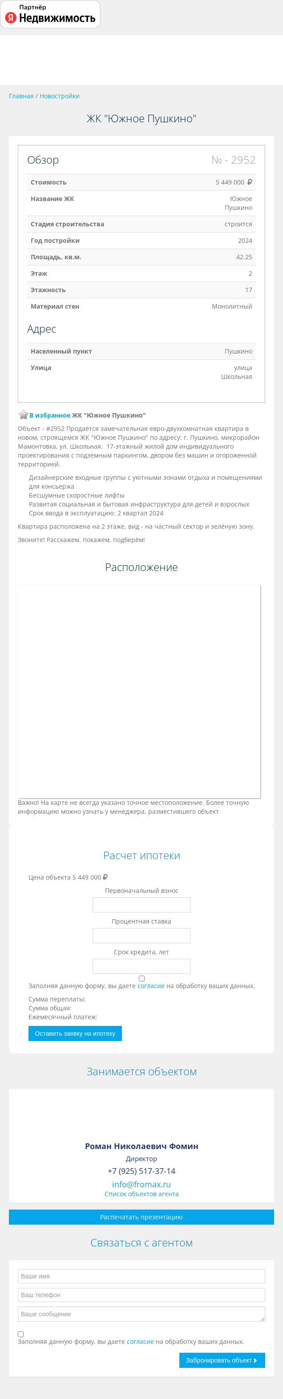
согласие (151, 985)
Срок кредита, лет (141, 952)
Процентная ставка (141, 921)
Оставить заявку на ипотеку (75, 1033)
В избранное (49, 415)
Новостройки (60, 96)
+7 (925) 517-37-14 (141, 1171)
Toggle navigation (16, 60)
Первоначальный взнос (141, 890)
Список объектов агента (142, 1194)
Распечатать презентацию (141, 1217)
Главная (21, 96)
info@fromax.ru (141, 1184)
